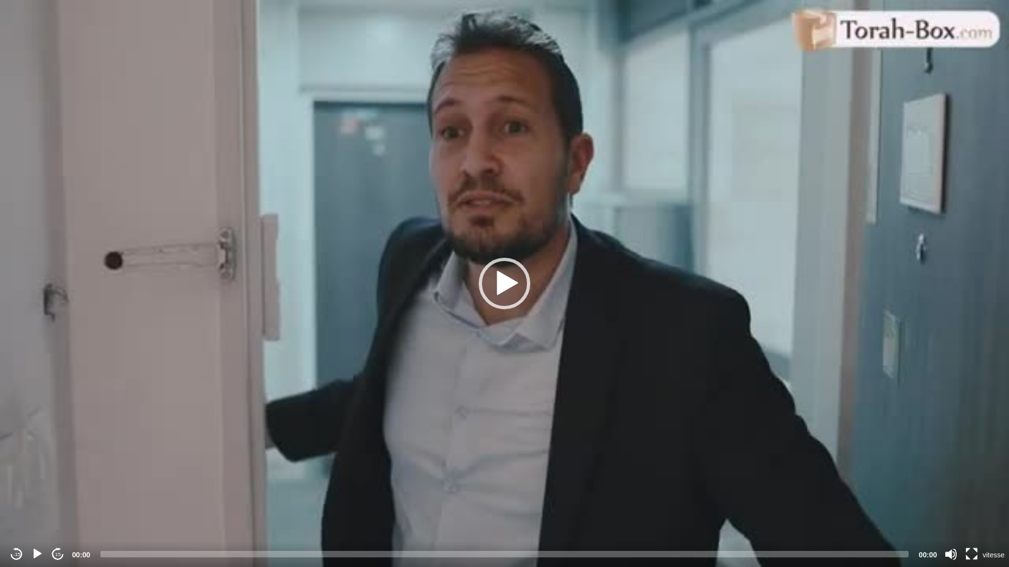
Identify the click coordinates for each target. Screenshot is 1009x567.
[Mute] (951, 554)
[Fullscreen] (971, 554)
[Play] (37, 554)
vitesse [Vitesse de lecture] (993, 555)
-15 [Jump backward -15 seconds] (17, 554)
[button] (504, 283)
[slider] (504, 554)
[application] (504, 283)
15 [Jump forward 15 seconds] (58, 554)
